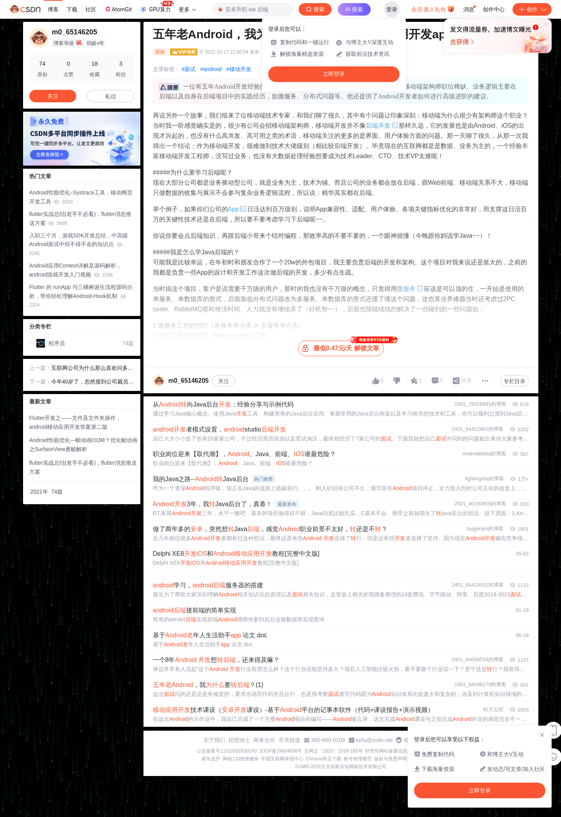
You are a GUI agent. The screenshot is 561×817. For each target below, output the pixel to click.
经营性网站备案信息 (386, 751)
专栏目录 (514, 381)
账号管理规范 (358, 759)
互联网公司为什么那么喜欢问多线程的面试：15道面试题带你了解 (92, 369)
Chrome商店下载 (323, 759)
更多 (187, 9)
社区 (90, 9)
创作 (532, 9)
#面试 (189, 69)
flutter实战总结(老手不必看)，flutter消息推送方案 (80, 218)
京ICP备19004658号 (280, 751)
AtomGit (118, 9)
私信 (110, 96)
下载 (71, 9)
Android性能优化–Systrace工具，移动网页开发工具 (81, 197)
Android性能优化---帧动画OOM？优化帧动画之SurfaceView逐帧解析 (83, 444)
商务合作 (264, 740)
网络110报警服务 (241, 759)
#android (211, 69)
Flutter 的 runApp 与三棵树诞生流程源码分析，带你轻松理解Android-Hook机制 (81, 296)
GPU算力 (157, 7)
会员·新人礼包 (433, 8)
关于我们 (214, 740)
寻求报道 (289, 740)
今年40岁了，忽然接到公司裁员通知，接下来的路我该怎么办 (92, 382)
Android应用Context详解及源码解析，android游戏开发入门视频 (75, 270)
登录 (391, 9)
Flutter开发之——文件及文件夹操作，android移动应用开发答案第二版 (75, 422)
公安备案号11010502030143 (226, 751)
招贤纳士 (239, 740)
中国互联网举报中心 (282, 759)
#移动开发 (238, 69)
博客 (53, 9)
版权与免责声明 (390, 759)
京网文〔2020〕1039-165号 (333, 751)
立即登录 (334, 74)
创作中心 (494, 9)
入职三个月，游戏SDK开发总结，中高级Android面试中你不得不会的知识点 (78, 244)
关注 (223, 381)
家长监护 (211, 759)
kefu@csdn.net (374, 740)
